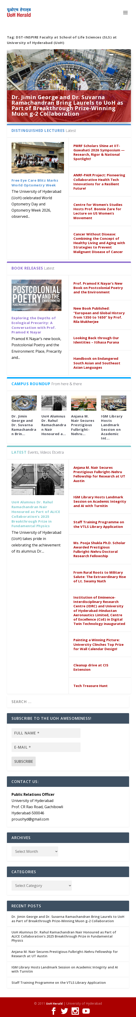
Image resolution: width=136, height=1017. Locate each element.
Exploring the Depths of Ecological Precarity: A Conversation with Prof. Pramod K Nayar (34, 325)
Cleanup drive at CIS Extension (90, 667)
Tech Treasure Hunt (90, 685)
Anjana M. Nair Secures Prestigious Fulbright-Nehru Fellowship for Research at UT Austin (99, 474)
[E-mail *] (46, 747)
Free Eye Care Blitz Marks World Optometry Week (35, 182)
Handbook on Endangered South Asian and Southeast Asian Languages (96, 362)
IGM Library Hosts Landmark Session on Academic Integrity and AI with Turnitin (99, 501)
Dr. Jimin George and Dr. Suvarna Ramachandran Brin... (24, 425)
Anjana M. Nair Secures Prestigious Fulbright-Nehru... (82, 425)
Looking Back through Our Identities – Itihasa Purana (96, 339)
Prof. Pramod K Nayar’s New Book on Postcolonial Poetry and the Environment (98, 287)
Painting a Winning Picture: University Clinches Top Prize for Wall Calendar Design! (98, 644)
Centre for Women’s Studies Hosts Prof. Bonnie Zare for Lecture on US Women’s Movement (97, 211)
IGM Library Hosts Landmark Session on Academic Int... (112, 427)
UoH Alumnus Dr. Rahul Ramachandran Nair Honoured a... (53, 425)
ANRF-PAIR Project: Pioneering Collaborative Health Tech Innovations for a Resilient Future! (99, 182)
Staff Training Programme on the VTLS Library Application (98, 524)
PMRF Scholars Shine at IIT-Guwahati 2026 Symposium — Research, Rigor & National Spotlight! (99, 152)
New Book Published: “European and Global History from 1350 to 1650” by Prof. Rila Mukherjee (99, 315)
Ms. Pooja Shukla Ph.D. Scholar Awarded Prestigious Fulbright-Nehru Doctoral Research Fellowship (99, 549)
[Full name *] (46, 733)
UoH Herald (54, 1004)
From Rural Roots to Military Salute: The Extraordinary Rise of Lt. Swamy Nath (99, 576)
